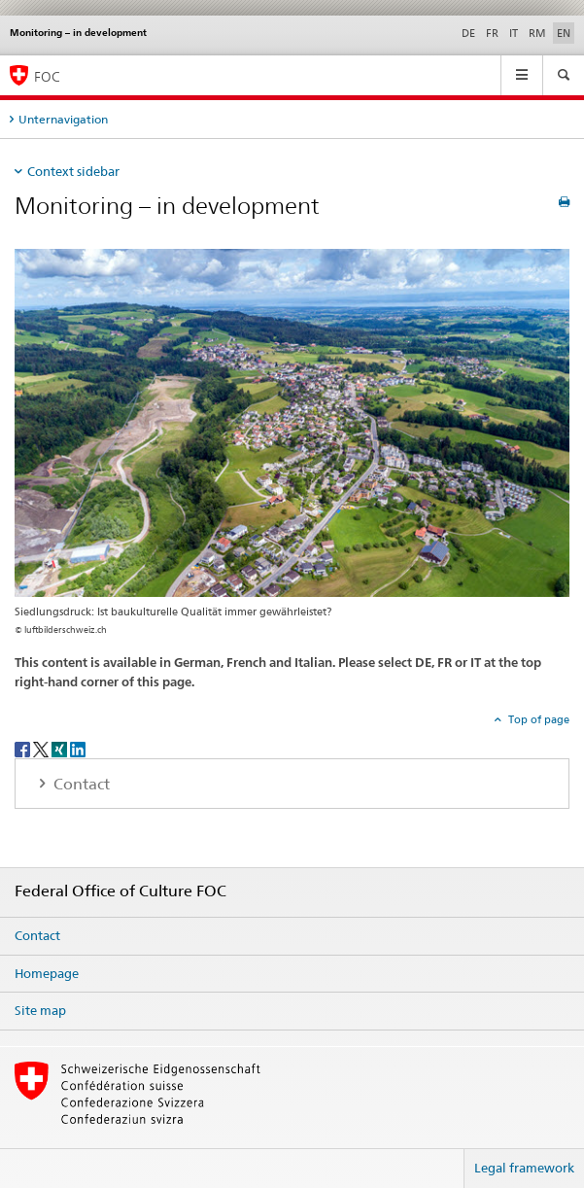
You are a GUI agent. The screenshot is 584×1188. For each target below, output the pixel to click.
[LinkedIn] (78, 748)
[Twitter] (42, 748)
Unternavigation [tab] (63, 119)
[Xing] (61, 748)
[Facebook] (24, 748)
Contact (37, 935)
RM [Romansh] (537, 33)
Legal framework (524, 1167)
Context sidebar (73, 171)
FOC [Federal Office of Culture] (47, 76)
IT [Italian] (513, 33)
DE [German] (468, 33)
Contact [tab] (80, 784)
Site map (40, 1010)
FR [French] (492, 33)
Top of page (537, 719)
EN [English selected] (563, 33)
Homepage (47, 973)
